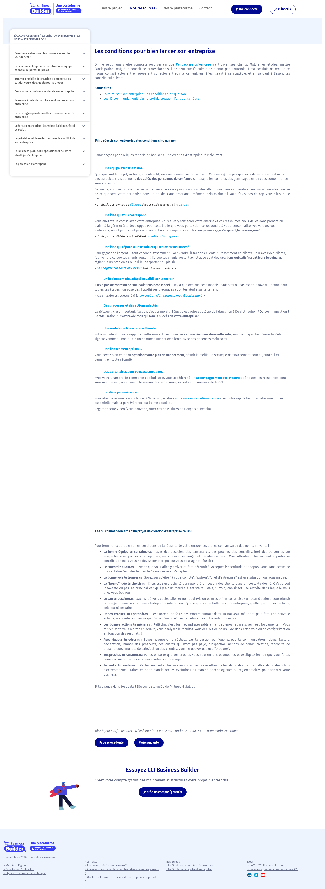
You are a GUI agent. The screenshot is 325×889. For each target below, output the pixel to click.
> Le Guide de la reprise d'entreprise (189, 869)
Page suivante (149, 742)
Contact (205, 8)
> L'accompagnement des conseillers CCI (272, 869)
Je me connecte (247, 9)
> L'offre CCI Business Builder (265, 865)
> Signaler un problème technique (24, 873)
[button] (84, 53)
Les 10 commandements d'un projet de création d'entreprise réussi (152, 99)
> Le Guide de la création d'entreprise (189, 865)
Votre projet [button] (112, 8)
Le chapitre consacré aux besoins (120, 268)
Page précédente (111, 742)
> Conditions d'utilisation (18, 869)
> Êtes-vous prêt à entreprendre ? (106, 865)
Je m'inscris (282, 9)
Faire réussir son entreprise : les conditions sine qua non (145, 94)
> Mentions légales (15, 865)
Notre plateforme (178, 8)
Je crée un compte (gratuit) (162, 792)
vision (183, 204)
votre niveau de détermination (197, 398)
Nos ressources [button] (143, 8)
